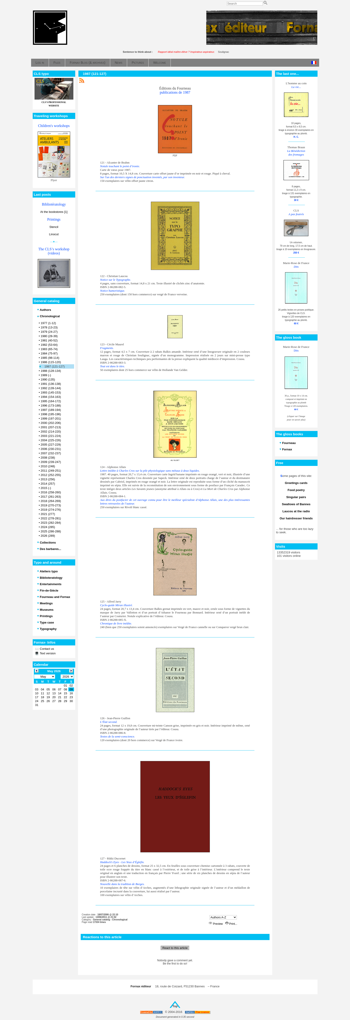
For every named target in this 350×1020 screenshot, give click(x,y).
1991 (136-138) (51, 384)
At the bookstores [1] (53, 212)
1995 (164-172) (51, 401)
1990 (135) (48, 379)
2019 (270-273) (51, 505)
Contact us (46, 648)
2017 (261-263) (51, 496)
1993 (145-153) (51, 392)
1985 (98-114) (50, 357)
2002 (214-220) (51, 431)
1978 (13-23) (49, 327)
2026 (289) (48, 535)
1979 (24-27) (49, 331)
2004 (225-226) (51, 440)
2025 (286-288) (51, 531)
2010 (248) (48, 466)
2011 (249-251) (51, 470)
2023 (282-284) (51, 522)
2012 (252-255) (51, 475)
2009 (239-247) (51, 462)
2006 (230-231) (51, 449)
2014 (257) (48, 483)
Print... (231, 923)
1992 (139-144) (51, 388)
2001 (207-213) (51, 427)
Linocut (54, 234)
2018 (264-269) (51, 501)
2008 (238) (48, 457)
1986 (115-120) (51, 362)
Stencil (53, 227)
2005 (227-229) (51, 444)
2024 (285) (48, 527)
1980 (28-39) (49, 336)
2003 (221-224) (51, 436)
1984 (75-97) (49, 353)
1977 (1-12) (48, 323)
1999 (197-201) (51, 418)
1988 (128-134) (51, 371)
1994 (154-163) (51, 397)
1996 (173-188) (51, 405)
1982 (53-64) (49, 344)
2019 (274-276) (51, 509)
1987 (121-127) (54, 366)
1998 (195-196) (51, 414)
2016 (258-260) (51, 492)
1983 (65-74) (49, 349)
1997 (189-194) (51, 410)
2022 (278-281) (51, 518)
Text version (47, 653)
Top (175, 1006)
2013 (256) (48, 479)
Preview (216, 923)
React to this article (175, 948)
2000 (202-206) (51, 423)
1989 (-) (46, 375)
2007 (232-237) (51, 453)
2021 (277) (48, 514)
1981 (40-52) (49, 340)
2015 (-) (46, 488)
